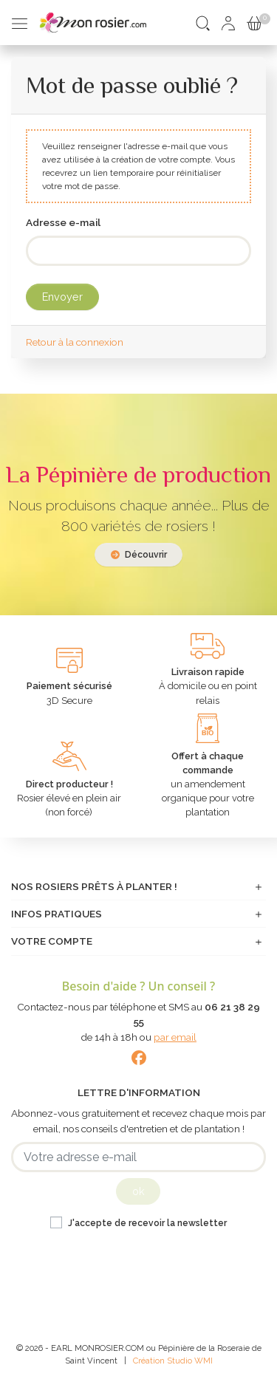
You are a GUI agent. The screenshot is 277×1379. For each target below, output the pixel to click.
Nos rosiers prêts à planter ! (94, 886)
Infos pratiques (56, 914)
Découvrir (139, 555)
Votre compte (51, 941)
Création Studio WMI (173, 1360)
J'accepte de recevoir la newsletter (147, 1223)
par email (175, 1037)
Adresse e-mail (63, 222)
